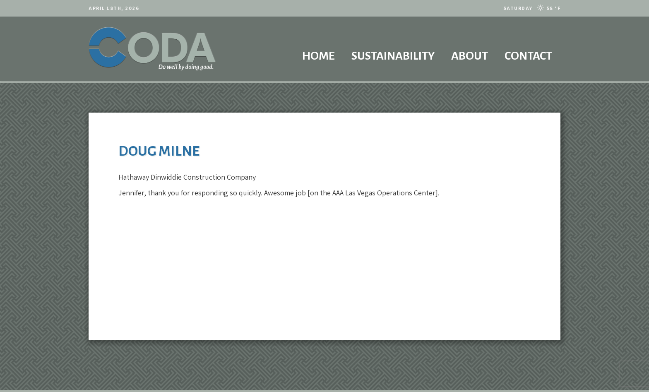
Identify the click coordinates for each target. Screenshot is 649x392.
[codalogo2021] (152, 48)
